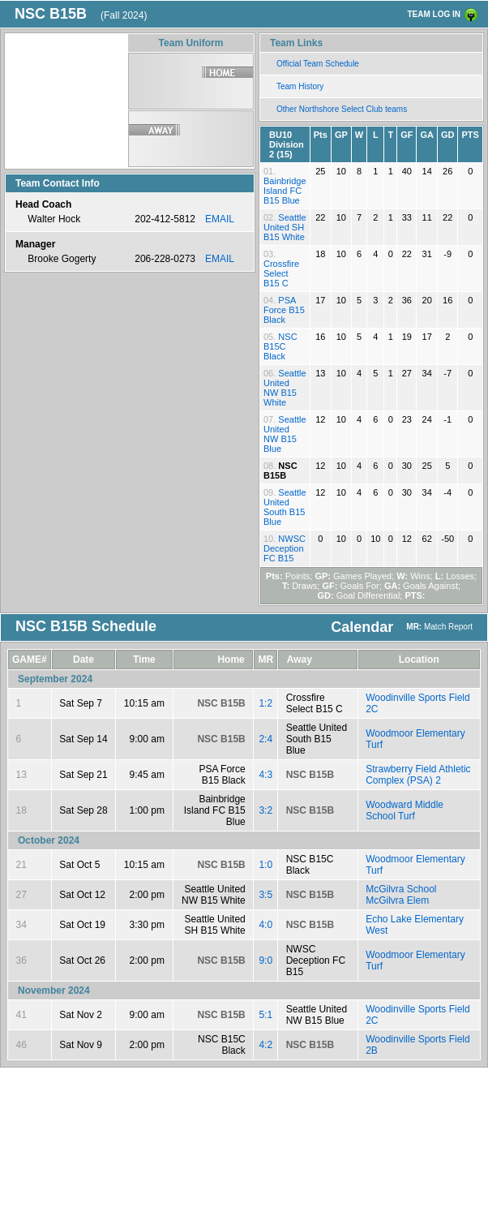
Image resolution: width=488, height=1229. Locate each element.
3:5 (265, 894)
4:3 (265, 774)
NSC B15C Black (280, 346)
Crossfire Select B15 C (281, 273)
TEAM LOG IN (433, 14)
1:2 (265, 703)
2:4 (265, 739)
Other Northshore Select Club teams (341, 109)
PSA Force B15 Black (284, 309)
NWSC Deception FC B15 (284, 548)
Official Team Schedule (317, 63)
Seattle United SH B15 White (284, 227)
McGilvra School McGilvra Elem (401, 894)
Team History (299, 86)
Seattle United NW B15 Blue (284, 434)
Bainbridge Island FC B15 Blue (284, 190)
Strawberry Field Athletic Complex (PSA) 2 (418, 774)
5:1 (265, 1015)
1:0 (265, 864)
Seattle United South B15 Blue (284, 507)
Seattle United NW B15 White (284, 387)
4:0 (265, 924)
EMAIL (219, 219)
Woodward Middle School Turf (404, 810)
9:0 (265, 960)
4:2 (265, 1045)
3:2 (265, 810)
